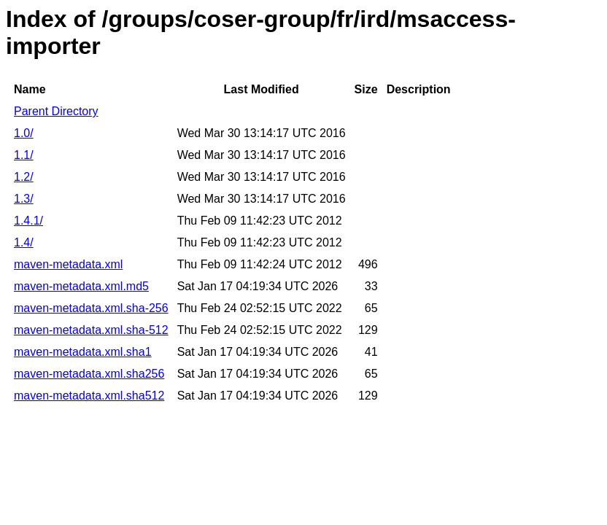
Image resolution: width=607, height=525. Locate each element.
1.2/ (24, 177)
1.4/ (24, 242)
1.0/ (24, 133)
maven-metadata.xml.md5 (81, 286)
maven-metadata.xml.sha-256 (91, 308)
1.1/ (24, 155)
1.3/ (24, 198)
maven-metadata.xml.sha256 (89, 374)
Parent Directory (56, 111)
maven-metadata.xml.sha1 (83, 352)
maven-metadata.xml (68, 264)
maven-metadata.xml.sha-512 (91, 330)
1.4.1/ (28, 220)
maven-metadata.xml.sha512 (89, 395)
